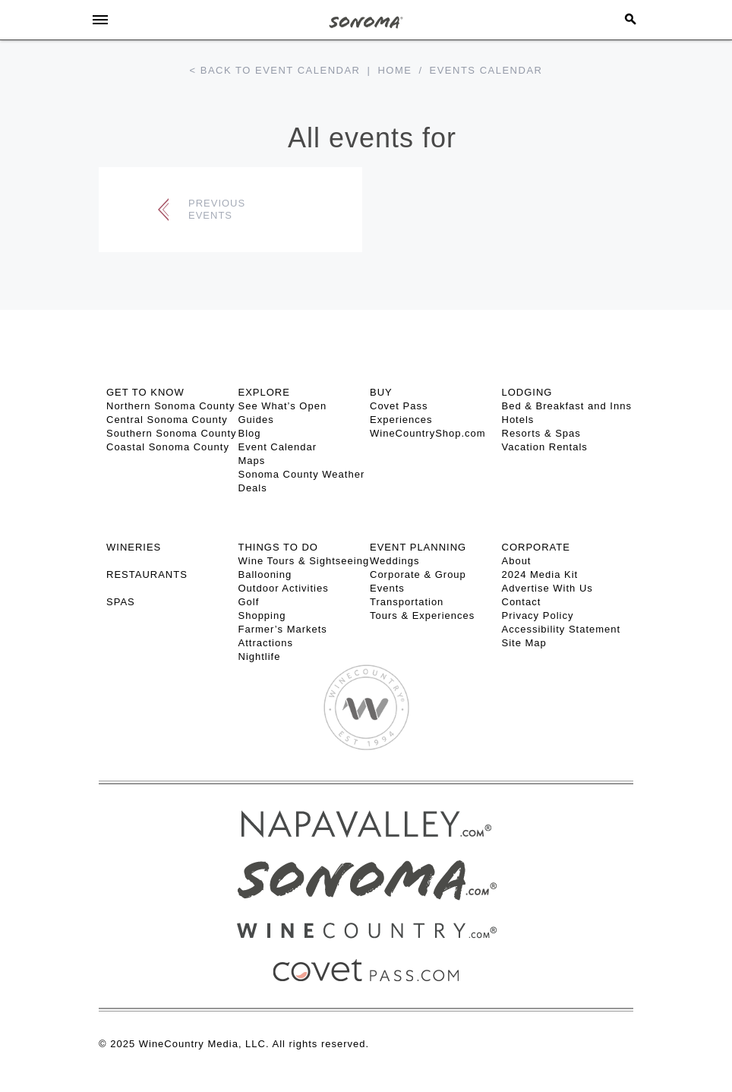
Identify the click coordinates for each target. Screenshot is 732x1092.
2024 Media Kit (540, 574)
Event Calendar (277, 447)
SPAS (120, 602)
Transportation (406, 602)
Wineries (133, 547)
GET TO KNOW (145, 392)
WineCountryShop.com (428, 433)
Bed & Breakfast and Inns (567, 406)
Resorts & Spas (541, 433)
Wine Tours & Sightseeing (304, 561)
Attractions (265, 643)
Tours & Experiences (422, 615)
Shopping (262, 615)
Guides (256, 419)
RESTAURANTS (147, 574)
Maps (252, 460)
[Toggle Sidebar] (100, 19)
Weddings (395, 561)
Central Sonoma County (167, 419)
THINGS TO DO (278, 547)
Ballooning (265, 574)
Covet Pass (399, 406)
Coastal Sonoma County (167, 447)
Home (394, 70)
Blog (249, 433)
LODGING (527, 392)
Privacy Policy (538, 615)
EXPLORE (264, 392)
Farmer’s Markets (282, 629)
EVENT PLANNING (418, 547)
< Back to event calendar (275, 70)
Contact (521, 602)
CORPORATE (536, 547)
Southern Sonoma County (171, 433)
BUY (381, 392)
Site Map (524, 643)
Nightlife (259, 656)
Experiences (401, 419)
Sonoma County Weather (301, 474)
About (517, 561)
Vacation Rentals (545, 447)
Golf (249, 602)
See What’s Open (282, 406)
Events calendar (486, 70)
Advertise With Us (547, 588)
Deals (252, 488)
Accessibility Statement (561, 629)
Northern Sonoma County (170, 406)
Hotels (518, 419)
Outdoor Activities (283, 588)
